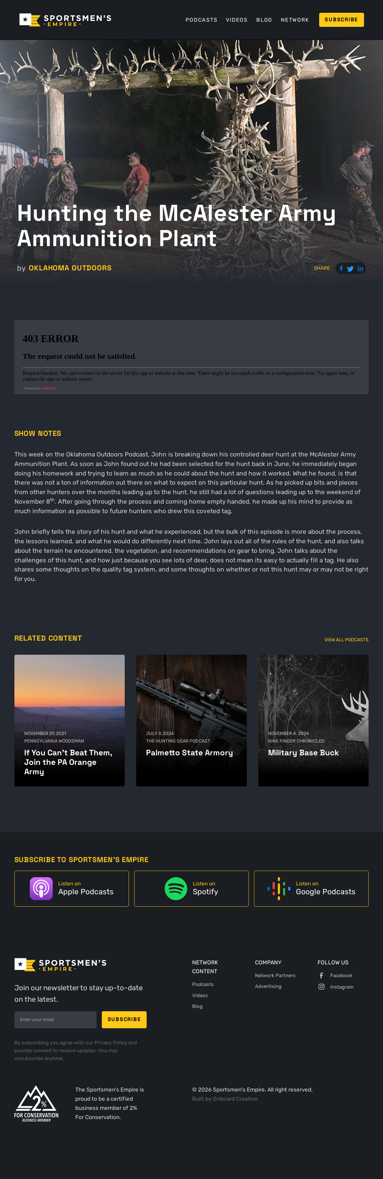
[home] (65, 20)
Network (295, 20)
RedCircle (49, 388)
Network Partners (275, 975)
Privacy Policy (111, 1043)
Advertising (268, 986)
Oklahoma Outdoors (70, 267)
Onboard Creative (235, 1098)
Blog (264, 20)
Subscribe (341, 19)
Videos (236, 20)
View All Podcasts (346, 639)
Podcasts (201, 20)
